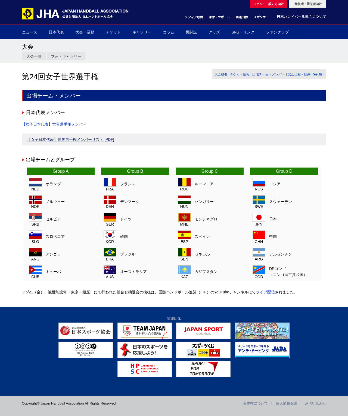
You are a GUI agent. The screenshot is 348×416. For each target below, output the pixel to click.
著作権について (255, 403)
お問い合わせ (315, 403)
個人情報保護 (286, 403)
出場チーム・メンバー (268, 74)
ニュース (29, 32)
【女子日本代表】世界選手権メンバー (54, 124)
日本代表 (56, 32)
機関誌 (191, 32)
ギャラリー (141, 32)
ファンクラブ (277, 32)
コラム (168, 32)
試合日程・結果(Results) (306, 74)
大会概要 (221, 74)
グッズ (214, 32)
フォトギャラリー (66, 56)
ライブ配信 (265, 292)
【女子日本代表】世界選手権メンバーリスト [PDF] (70, 139)
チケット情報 (240, 74)
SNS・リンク (242, 32)
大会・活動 (84, 32)
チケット (113, 32)
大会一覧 (34, 56)
